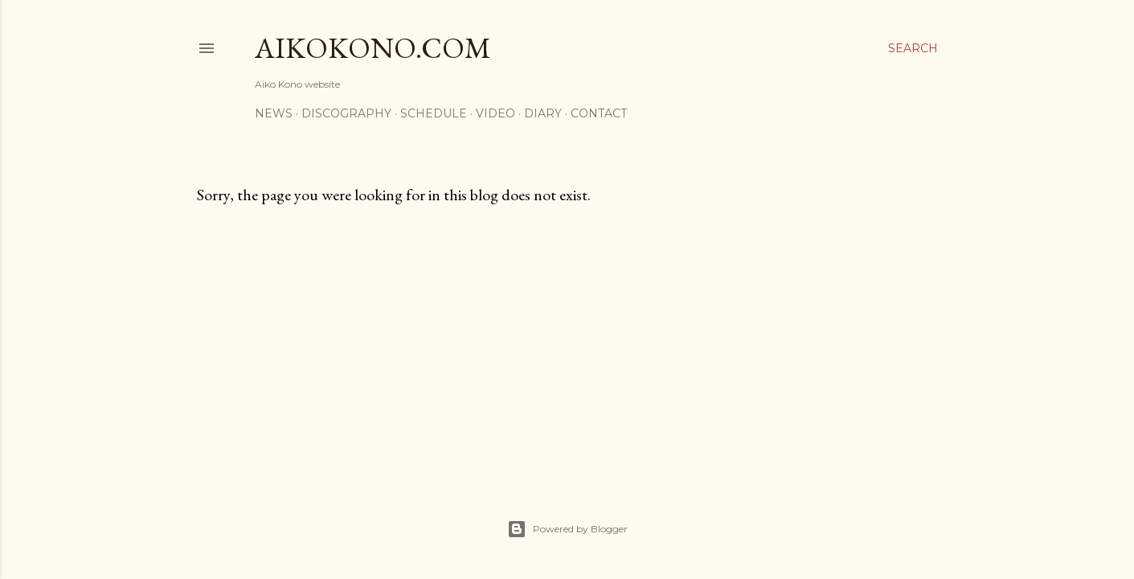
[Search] (913, 48)
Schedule (433, 113)
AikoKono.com (373, 48)
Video (495, 113)
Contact (599, 113)
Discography (346, 113)
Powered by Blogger (567, 529)
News (274, 113)
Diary (543, 113)
